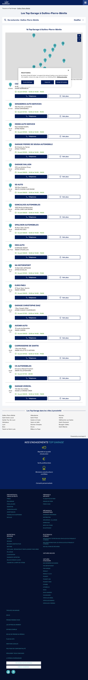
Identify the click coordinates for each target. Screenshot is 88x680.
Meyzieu (61, 415)
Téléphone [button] (31, 96)
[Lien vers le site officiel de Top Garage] (6, 2)
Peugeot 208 (47, 579)
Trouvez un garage (12, 610)
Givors (32, 427)
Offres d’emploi (11, 629)
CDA (17, 84)
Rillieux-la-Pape (35, 429)
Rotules (9, 517)
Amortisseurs (11, 512)
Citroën (45, 584)
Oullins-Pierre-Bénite (23, 8)
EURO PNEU (20, 285)
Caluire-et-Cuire (35, 420)
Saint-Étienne (63, 427)
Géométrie (10, 506)
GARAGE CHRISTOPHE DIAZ (27, 305)
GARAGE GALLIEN (23, 164)
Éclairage (10, 552)
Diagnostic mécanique (49, 514)
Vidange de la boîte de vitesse (16, 562)
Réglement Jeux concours (15, 653)
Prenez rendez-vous (13, 620)
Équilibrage (10, 501)
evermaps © (82, 436)
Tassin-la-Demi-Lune (8, 429)
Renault (45, 571)
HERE (80, 79)
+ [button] (79, 36)
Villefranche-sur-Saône (66, 420)
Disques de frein (48, 501)
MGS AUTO (19, 245)
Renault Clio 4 (47, 573)
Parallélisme (11, 504)
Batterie (9, 546)
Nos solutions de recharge (51, 546)
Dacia (44, 589)
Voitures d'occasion (47, 560)
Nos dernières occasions (50, 563)
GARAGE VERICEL (23, 386)
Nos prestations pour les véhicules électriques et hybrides (58, 543)
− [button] (79, 40)
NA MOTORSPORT (23, 265)
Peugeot (45, 576)
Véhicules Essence (48, 600)
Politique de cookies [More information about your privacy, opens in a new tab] (62, 77)
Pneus (9, 498)
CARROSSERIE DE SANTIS (27, 346)
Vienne (61, 418)
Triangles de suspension (14, 514)
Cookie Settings (27, 82)
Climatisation (11, 554)
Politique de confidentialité (16, 648)
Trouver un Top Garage (9, 8)
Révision (9, 541)
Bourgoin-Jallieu (64, 424)
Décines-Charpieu (36, 424)
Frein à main (46, 504)
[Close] (68, 70)
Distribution (47, 517)
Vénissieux (5, 422)
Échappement (47, 528)
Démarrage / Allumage (50, 520)
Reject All (47, 82)
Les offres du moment (13, 624)
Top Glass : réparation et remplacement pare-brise (23, 549)
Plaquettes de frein (49, 498)
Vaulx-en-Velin (35, 422)
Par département (48, 565)
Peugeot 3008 (47, 581)
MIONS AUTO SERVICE (25, 124)
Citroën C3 (46, 587)
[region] (44, 77)
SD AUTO (19, 184)
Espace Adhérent (23, 667)
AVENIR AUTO (21, 325)
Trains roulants (12, 509)
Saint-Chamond (64, 422)
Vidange (9, 538)
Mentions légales (12, 644)
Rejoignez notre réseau (23, 663)
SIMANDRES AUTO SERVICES (28, 104)
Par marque (46, 568)
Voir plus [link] (64, 96)
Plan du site (10, 639)
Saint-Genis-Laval (8, 418)
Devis (8, 615)
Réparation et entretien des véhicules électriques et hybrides (59, 539)
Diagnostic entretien (13, 557)
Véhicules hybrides (49, 603)
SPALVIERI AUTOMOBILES (27, 225)
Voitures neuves (49, 553)
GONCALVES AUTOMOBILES (27, 205)
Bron (3, 427)
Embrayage (46, 522)
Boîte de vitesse (48, 525)
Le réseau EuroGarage (14, 658)
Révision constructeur (14, 544)
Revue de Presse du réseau (15, 634)
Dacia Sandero (47, 592)
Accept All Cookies (62, 82)
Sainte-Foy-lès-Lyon (8, 420)
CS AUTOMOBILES (23, 366)
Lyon (3, 424)
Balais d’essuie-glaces (14, 560)
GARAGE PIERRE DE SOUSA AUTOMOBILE (34, 144)
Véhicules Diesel (48, 598)
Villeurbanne (34, 415)
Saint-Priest (34, 418)
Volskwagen (47, 595)
